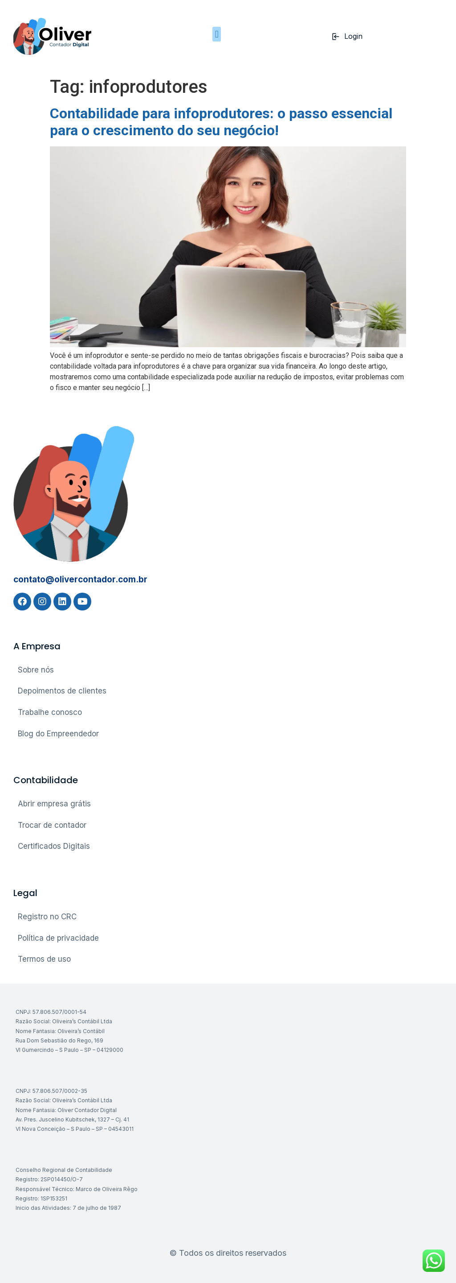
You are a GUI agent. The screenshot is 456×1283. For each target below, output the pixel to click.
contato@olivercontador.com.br (80, 579)
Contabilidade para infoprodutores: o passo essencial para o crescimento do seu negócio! (221, 122)
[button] (216, 34)
